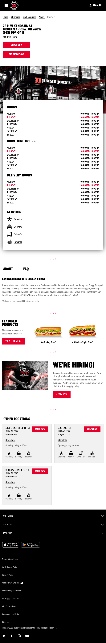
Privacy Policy (7, 575)
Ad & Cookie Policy (9, 567)
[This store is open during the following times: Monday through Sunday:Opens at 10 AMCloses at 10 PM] (53, 124)
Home (5, 17)
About (42, 17)
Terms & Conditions (10, 559)
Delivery (14, 226)
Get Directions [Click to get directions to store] (17, 54)
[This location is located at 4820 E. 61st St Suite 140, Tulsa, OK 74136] (18, 429)
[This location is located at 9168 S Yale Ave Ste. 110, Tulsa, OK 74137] (17, 471)
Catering (14, 219)
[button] (6, 5)
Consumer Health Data (11, 614)
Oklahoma (15, 17)
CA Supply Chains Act (11, 599)
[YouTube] (27, 635)
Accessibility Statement (12, 591)
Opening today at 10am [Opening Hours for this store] (16, 445)
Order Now (16, 45)
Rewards (14, 241)
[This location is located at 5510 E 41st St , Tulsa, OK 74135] (65, 429)
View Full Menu (13, 341)
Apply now (61, 394)
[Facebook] (11, 635)
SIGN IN (97, 5)
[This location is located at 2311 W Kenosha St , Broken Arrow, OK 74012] (53, 27)
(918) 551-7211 (11, 477)
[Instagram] (19, 635)
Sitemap (5, 622)
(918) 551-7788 (64, 435)
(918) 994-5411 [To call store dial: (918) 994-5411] (13, 32)
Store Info (10, 440)
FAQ (27, 269)
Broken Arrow (29, 17)
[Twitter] (4, 635)
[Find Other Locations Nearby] (54, 419)
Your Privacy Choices (12, 583)
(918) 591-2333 (11, 435)
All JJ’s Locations (9, 606)
